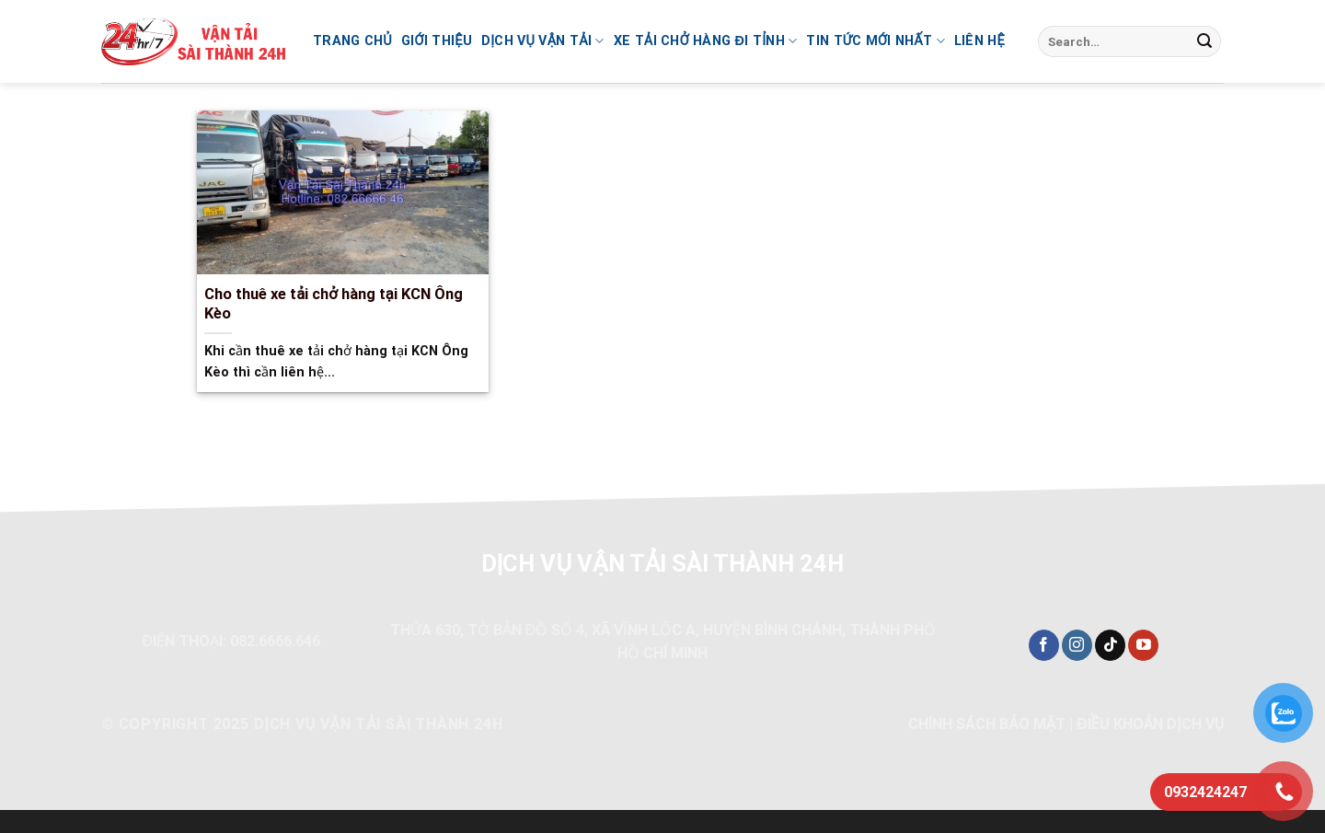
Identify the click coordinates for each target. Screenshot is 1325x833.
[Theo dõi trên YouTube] (1143, 645)
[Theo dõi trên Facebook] (1044, 645)
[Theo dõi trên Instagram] (1077, 645)
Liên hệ (979, 41)
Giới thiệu (436, 41)
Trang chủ (352, 41)
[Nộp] (1204, 41)
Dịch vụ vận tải (543, 41)
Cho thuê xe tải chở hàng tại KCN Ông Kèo (333, 304)
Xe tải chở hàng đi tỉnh (706, 41)
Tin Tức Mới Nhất (875, 41)
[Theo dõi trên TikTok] (1110, 645)
